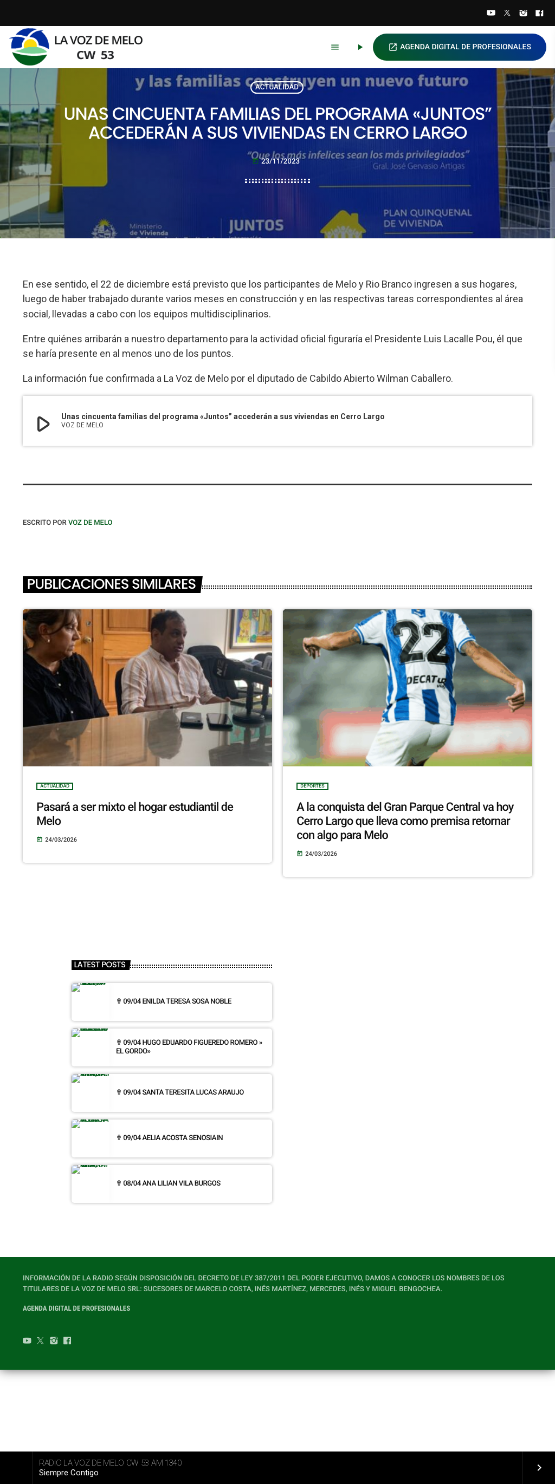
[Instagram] (523, 14)
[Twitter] (507, 14)
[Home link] (81, 47)
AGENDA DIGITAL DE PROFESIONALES (459, 47)
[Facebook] (539, 14)
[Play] (360, 47)
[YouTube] (491, 14)
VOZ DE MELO (90, 604)
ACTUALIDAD (277, 114)
